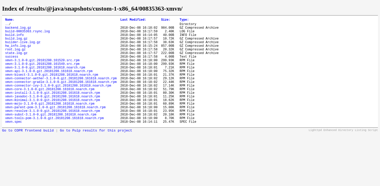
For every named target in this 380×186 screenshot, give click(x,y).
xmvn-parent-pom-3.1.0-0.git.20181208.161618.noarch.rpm (55, 126)
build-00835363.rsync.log (27, 34)
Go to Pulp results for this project (96, 153)
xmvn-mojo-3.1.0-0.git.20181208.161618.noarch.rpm (49, 122)
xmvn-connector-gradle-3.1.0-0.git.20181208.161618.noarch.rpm (61, 96)
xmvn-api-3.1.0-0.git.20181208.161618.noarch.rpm (48, 82)
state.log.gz (16, 60)
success (11, 65)
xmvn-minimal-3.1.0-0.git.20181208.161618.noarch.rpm (52, 117)
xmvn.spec (13, 144)
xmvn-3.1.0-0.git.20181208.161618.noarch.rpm (45, 78)
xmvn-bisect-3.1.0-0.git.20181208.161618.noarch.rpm (51, 87)
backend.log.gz (18, 30)
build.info (14, 38)
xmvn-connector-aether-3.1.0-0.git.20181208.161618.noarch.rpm (61, 91)
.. (7, 25)
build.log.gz (16, 43)
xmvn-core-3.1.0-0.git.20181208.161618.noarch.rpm (49, 104)
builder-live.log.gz (23, 47)
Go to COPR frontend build (28, 153)
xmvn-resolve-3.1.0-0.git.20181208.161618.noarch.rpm (52, 131)
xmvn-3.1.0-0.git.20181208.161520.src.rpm (42, 69)
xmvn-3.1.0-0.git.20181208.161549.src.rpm (42, 74)
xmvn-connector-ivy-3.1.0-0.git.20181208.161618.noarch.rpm (58, 100)
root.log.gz (15, 56)
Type (184, 20)
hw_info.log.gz (18, 52)
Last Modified (133, 20)
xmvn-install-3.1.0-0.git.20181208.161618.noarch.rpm (52, 109)
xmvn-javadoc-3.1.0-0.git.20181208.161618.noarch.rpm (52, 113)
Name (9, 20)
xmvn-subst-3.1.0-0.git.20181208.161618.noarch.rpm (50, 135)
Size (165, 20)
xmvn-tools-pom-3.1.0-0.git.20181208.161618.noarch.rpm (54, 139)
